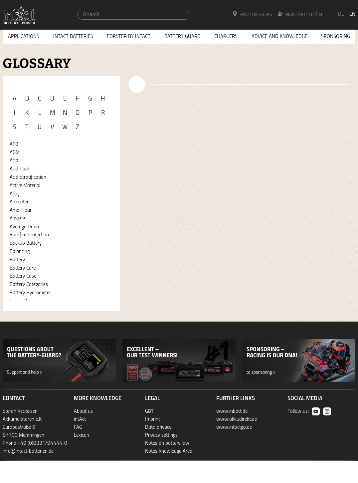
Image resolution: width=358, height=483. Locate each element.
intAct (80, 419)
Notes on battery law (167, 443)
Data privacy (158, 427)
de (341, 14)
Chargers (226, 36)
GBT (149, 411)
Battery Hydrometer (30, 293)
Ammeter (19, 202)
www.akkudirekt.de (236, 419)
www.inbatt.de (232, 411)
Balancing (20, 251)
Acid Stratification (28, 177)
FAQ (78, 427)
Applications (23, 36)
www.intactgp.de (234, 427)
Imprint (152, 419)
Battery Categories (29, 284)
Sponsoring (335, 36)
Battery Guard (182, 36)
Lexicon (81, 435)
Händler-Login (300, 14)
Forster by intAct (128, 36)
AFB (14, 144)
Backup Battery (26, 243)
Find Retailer (252, 14)
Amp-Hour (21, 210)
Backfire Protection (29, 235)
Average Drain (24, 227)
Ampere (18, 218)
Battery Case (23, 276)
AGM (15, 152)
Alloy (15, 194)
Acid (14, 160)
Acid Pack (20, 169)
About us (83, 411)
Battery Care (23, 268)
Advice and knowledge (279, 36)
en (352, 14)
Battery (17, 260)
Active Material (25, 185)
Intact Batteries (73, 36)
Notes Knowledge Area (168, 451)
